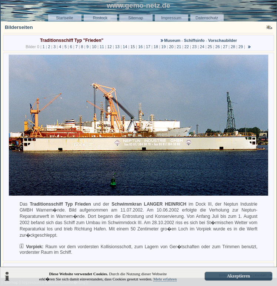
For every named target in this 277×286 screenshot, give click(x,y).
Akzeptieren (238, 276)
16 (140, 46)
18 (156, 46)
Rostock (100, 18)
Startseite (64, 18)
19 (163, 46)
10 (94, 46)
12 (109, 46)
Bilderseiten (19, 27)
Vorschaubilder (222, 40)
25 (210, 46)
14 (125, 46)
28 (233, 46)
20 (171, 46)
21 (179, 46)
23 (194, 46)
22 (186, 46)
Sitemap (135, 18)
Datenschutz (207, 18)
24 (202, 46)
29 (240, 46)
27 (225, 46)
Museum (172, 40)
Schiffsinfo (194, 40)
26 (217, 46)
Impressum (171, 18)
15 (132, 46)
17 (148, 46)
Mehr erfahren (165, 279)
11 (102, 46)
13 (117, 46)
